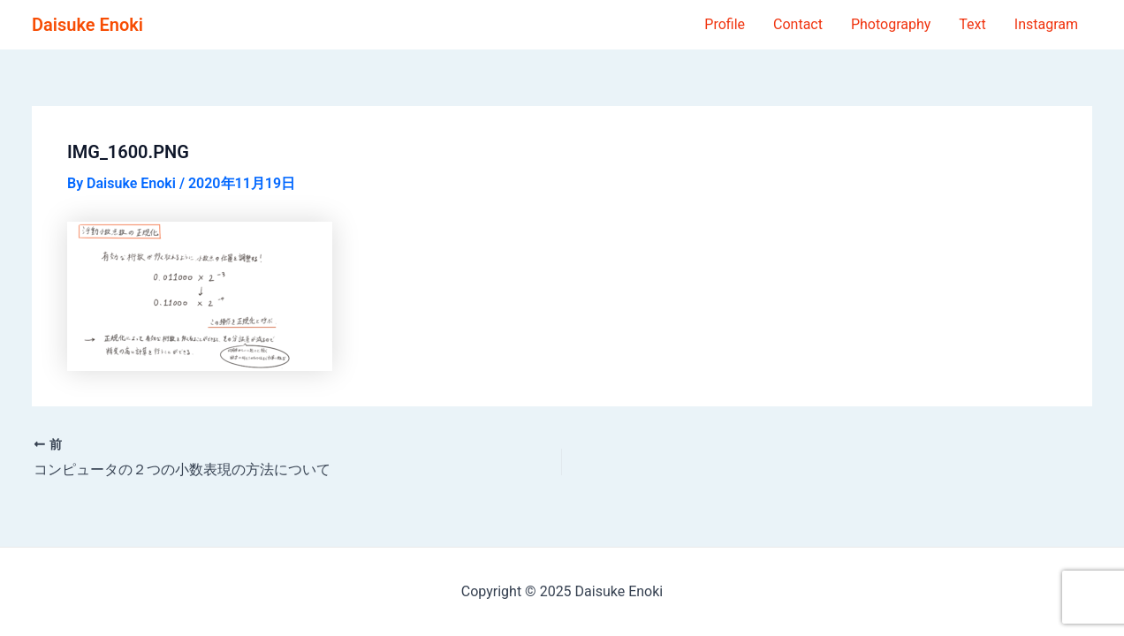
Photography (890, 24)
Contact (798, 24)
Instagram (1046, 24)
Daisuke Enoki (87, 24)
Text (972, 24)
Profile (724, 24)
